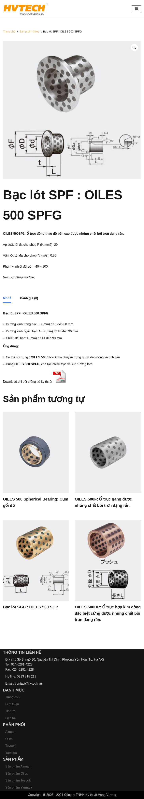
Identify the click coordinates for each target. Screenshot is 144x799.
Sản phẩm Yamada (18, 787)
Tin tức (10, 711)
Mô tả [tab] (7, 298)
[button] (134, 47)
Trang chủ (9, 31)
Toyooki (10, 745)
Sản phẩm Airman (17, 766)
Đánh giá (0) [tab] (29, 298)
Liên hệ (10, 718)
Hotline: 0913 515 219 (20, 676)
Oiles (8, 739)
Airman (10, 731)
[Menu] (136, 8)
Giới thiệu (12, 704)
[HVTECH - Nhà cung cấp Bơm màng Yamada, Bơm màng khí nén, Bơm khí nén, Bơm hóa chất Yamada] (25, 9)
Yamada (11, 753)
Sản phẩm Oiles (29, 31)
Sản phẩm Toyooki (18, 780)
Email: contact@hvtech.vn (23, 683)
